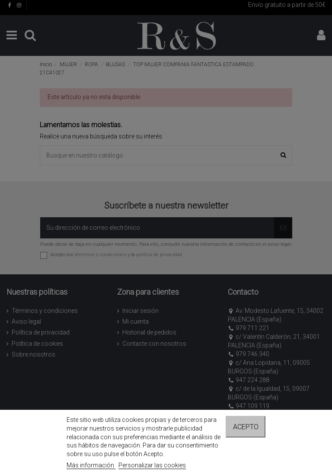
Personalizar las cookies (152, 465)
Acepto (246, 427)
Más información (91, 465)
